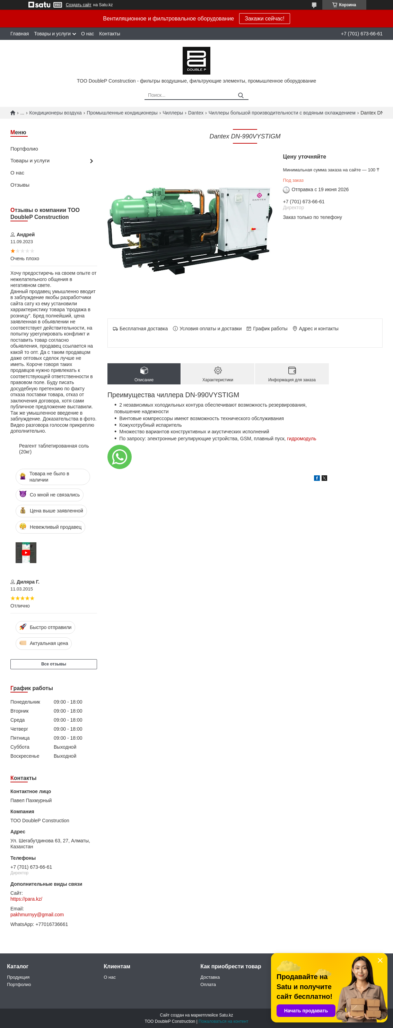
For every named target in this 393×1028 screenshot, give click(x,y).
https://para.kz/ (26, 899)
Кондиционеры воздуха (55, 112)
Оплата (208, 984)
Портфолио (24, 149)
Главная (19, 33)
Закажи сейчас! (264, 19)
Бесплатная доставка (144, 328)
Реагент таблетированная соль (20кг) (54, 449)
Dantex (195, 112)
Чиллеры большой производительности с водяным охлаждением (282, 112)
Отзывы (19, 185)
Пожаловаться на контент (223, 1021)
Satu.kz (226, 1015)
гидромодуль (301, 438)
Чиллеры (173, 112)
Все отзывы (53, 664)
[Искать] (240, 95)
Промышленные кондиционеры (122, 112)
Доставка (210, 977)
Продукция (18, 977)
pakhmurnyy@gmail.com (37, 914)
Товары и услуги (52, 33)
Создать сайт (78, 4)
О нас (87, 33)
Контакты (109, 33)
